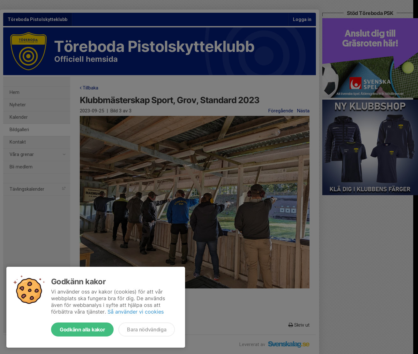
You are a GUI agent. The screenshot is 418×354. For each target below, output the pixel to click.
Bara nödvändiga (146, 329)
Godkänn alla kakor (82, 329)
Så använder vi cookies (136, 311)
